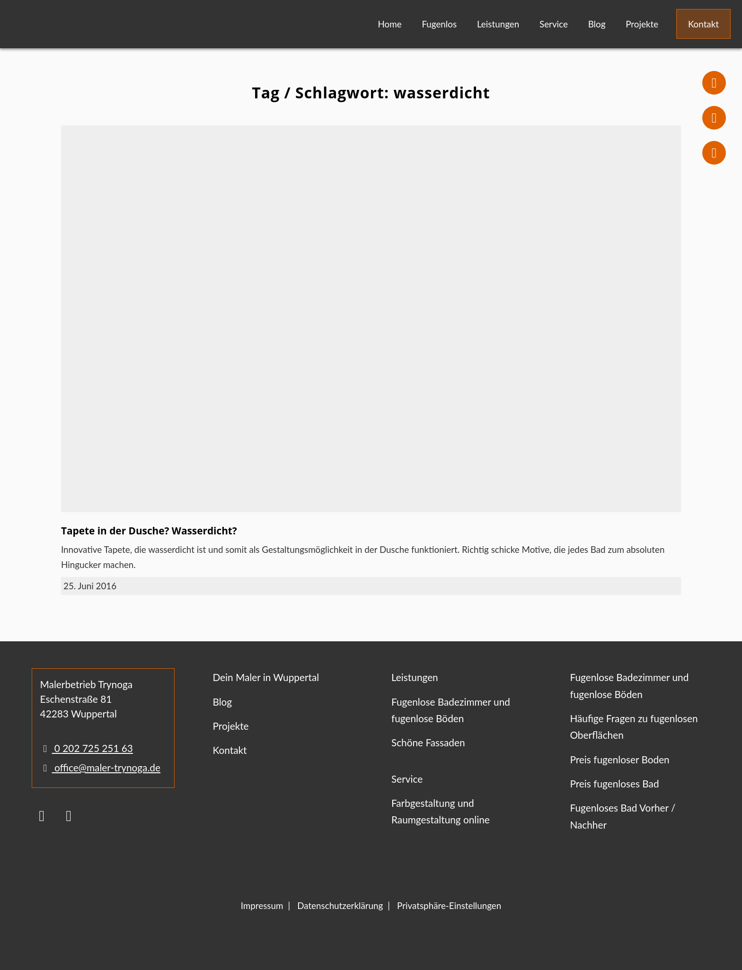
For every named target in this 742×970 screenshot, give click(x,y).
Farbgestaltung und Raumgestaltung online (440, 811)
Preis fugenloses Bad (614, 783)
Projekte (642, 23)
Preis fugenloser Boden (619, 759)
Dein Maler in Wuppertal (265, 677)
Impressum (262, 905)
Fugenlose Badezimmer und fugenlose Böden (450, 710)
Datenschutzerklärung (340, 905)
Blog (597, 23)
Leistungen (498, 23)
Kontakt (703, 23)
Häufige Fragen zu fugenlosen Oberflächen (634, 726)
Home (390, 23)
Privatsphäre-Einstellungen (449, 905)
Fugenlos (439, 23)
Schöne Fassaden (428, 742)
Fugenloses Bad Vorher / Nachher (622, 816)
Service (553, 23)
